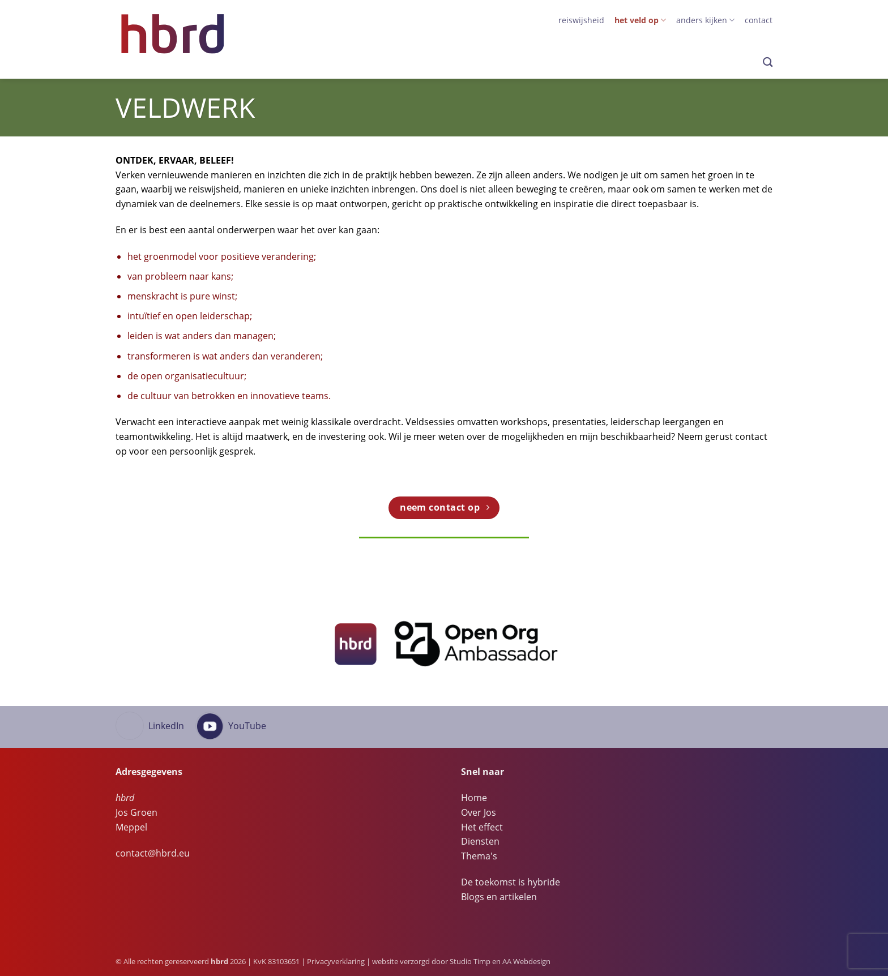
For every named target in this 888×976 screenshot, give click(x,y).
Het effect (482, 827)
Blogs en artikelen (499, 897)
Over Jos (478, 812)
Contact (758, 20)
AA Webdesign (526, 961)
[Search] (767, 62)
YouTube (247, 726)
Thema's (479, 856)
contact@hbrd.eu (153, 853)
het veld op (640, 20)
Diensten (480, 841)
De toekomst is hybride (510, 882)
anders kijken (705, 20)
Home (474, 797)
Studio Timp (470, 961)
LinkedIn (166, 726)
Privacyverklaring (336, 961)
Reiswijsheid (581, 20)
